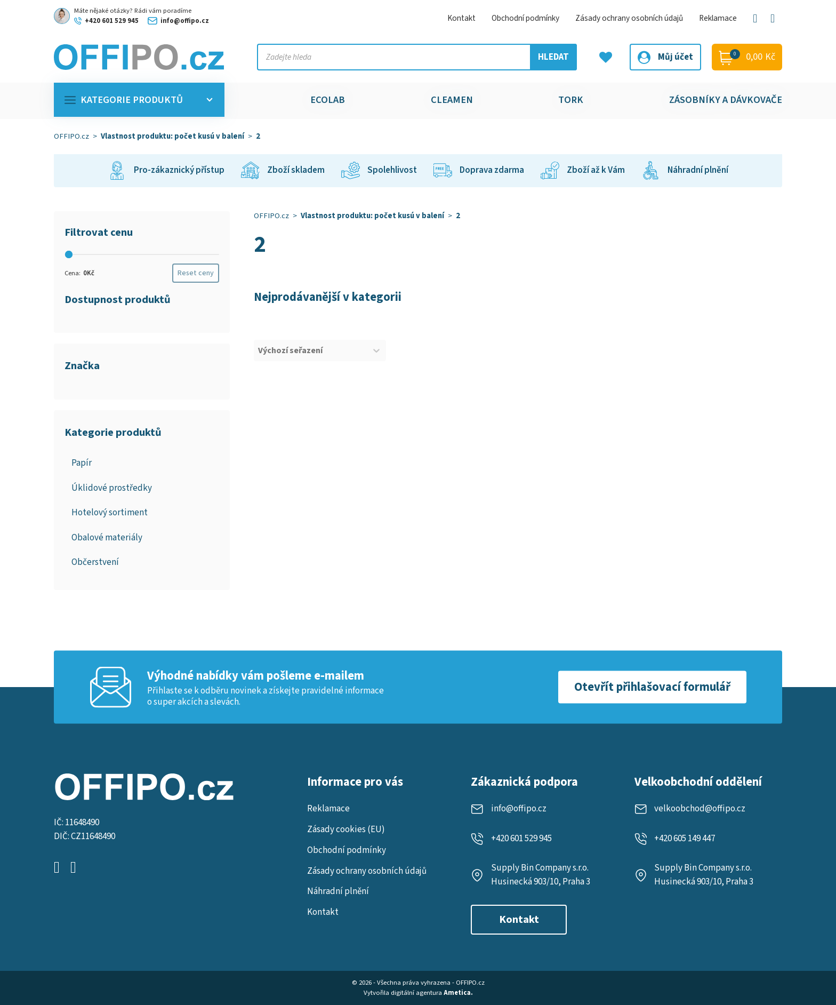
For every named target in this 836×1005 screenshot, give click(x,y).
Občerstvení (95, 562)
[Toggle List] (376, 350)
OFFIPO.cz (71, 136)
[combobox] (310, 350)
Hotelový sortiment (109, 512)
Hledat (553, 57)
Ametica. (458, 993)
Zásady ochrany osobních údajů (629, 18)
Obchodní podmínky (525, 18)
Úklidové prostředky (111, 488)
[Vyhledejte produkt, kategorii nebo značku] (417, 57)
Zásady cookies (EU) (346, 829)
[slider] (69, 254)
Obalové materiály (106, 537)
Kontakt (461, 18)
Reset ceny (196, 273)
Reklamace (718, 18)
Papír (81, 463)
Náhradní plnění (338, 891)
